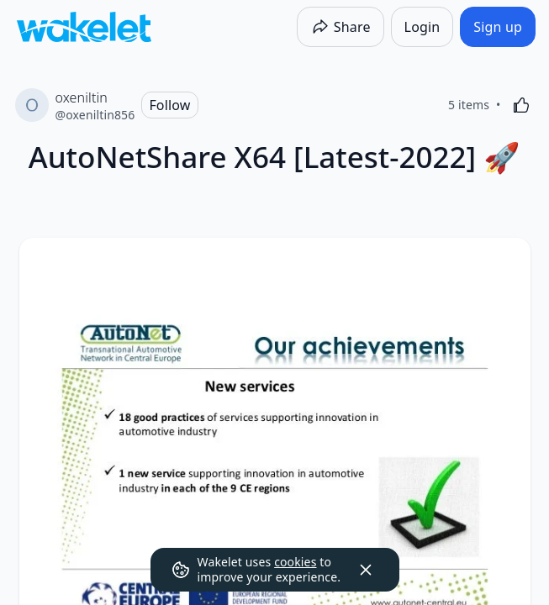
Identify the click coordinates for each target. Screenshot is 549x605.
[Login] (422, 27)
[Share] (340, 27)
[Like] (521, 105)
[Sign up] (498, 27)
